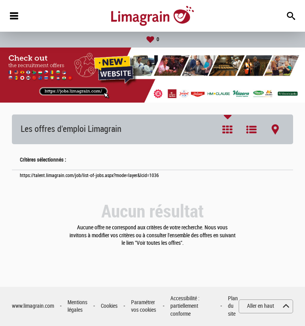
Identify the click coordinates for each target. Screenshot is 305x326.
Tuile (228, 129)
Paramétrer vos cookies (143, 306)
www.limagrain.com (33, 306)
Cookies (109, 306)
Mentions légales (77, 306)
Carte (275, 129)
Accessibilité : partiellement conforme (184, 306)
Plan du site (233, 306)
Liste (251, 129)
